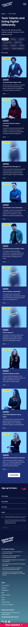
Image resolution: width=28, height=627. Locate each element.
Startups (4, 588)
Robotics (13, 39)
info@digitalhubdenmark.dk (10, 523)
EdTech (21, 45)
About (3, 600)
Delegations (5, 590)
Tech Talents (5, 585)
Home (3, 14)
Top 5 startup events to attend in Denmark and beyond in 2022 (12, 568)
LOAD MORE (14, 475)
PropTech (13, 45)
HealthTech (17, 42)
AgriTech (21, 39)
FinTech (5, 45)
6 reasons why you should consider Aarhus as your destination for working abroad (13, 573)
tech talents (12, 14)
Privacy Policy (5, 602)
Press (3, 597)
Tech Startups (7, 42)
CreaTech (6, 48)
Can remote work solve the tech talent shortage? (13, 564)
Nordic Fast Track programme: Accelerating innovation (11, 556)
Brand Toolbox (5, 595)
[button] (2, 517)
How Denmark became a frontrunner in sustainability (13, 560)
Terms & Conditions (7, 604)
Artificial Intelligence (18, 48)
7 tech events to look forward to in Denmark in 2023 (12, 552)
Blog (2, 592)
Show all (5, 39)
